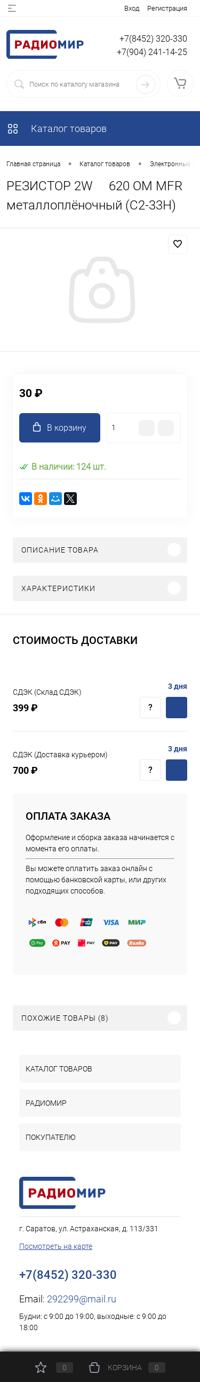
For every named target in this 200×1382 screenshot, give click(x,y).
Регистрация (167, 8)
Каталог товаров (56, 128)
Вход (131, 8)
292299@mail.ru (81, 1299)
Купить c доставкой (176, 707)
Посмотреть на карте (55, 1246)
